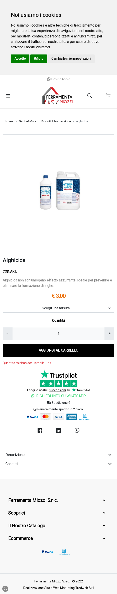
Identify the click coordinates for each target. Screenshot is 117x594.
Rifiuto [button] (38, 58)
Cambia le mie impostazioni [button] (71, 58)
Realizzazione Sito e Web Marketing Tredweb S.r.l (58, 588)
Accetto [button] (20, 58)
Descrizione (58, 455)
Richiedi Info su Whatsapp (58, 396)
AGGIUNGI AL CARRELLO (58, 350)
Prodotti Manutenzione (56, 121)
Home (9, 121)
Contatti (58, 464)
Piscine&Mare (27, 121)
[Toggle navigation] (8, 96)
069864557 (58, 79)
